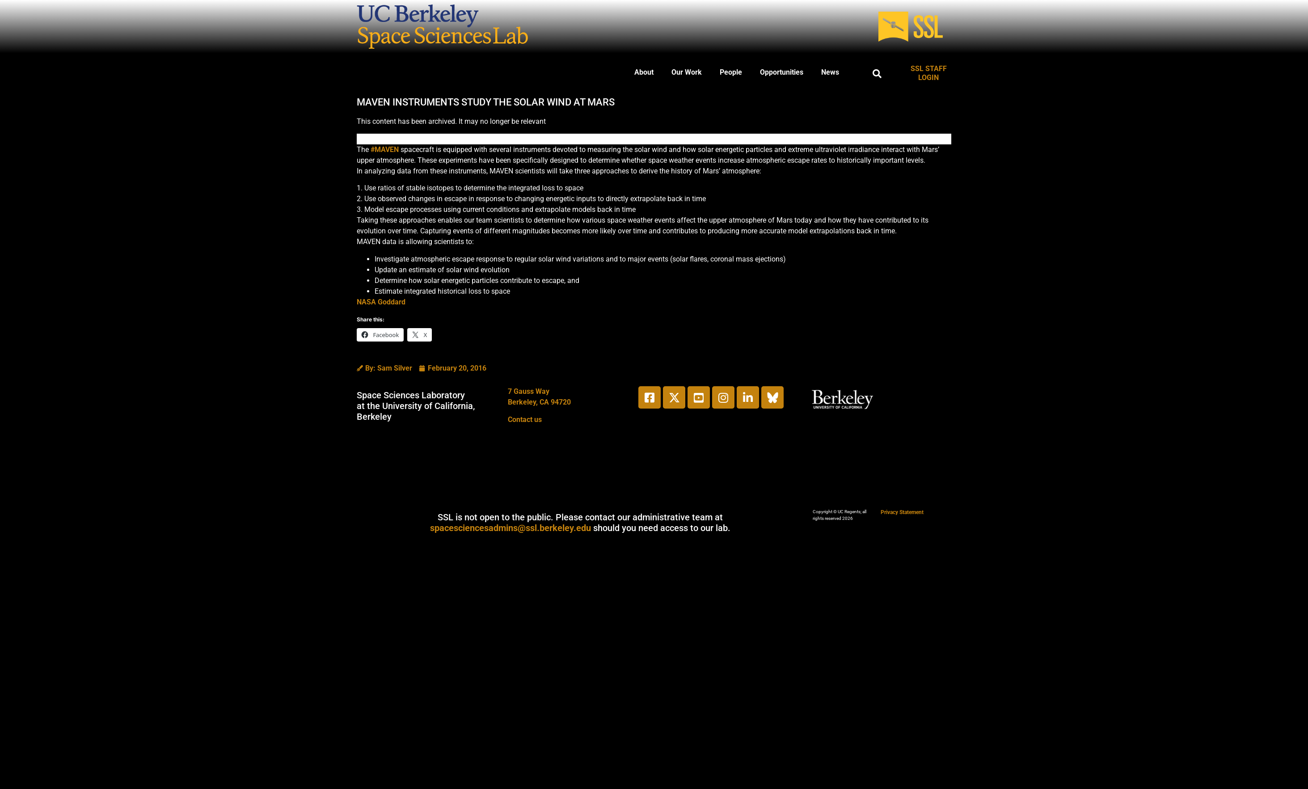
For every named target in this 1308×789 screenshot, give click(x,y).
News (830, 72)
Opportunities (781, 72)
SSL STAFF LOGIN (929, 73)
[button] (877, 74)
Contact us (525, 419)
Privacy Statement (902, 512)
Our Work (686, 72)
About (644, 72)
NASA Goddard (381, 302)
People (731, 72)
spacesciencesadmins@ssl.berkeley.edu (510, 528)
